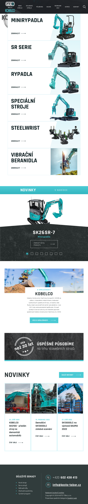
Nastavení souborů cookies (54, 492)
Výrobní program (24, 493)
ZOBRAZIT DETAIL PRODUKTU (39, 244)
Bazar (49, 7)
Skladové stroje (29, 7)
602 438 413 (61, 477)
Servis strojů (22, 485)
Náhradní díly (58, 7)
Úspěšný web (72, 498)
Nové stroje (20, 7)
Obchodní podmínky (25, 491)
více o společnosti (44, 320)
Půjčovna (39, 7)
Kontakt (76, 7)
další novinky (71, 375)
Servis (67, 7)
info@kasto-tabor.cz (63, 485)
